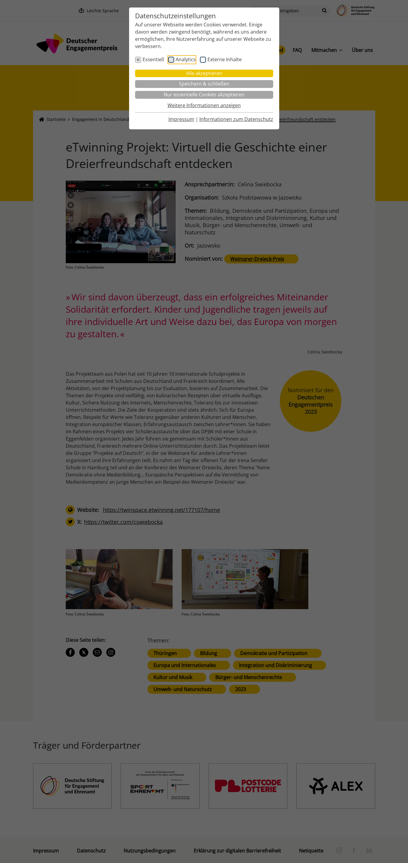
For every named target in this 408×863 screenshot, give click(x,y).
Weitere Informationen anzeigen (204, 105)
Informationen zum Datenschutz (236, 119)
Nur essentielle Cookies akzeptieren (204, 94)
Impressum (181, 119)
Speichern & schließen (204, 83)
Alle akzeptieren (204, 73)
